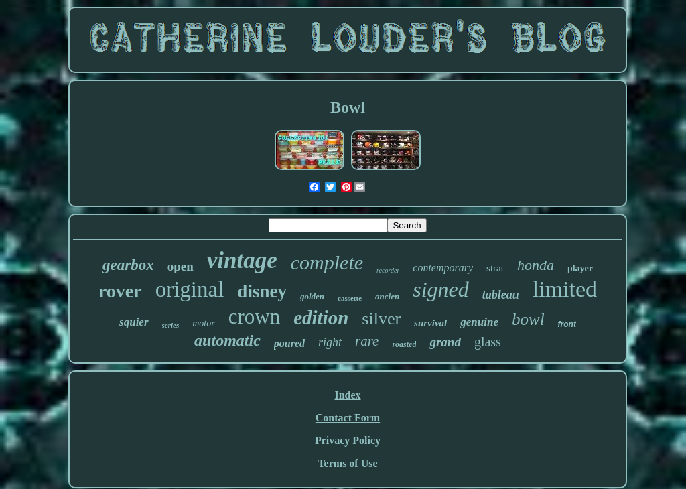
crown (254, 316)
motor (203, 323)
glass (487, 341)
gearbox (128, 265)
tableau (500, 294)
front (567, 324)
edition (320, 317)
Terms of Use (347, 463)
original (189, 289)
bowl (528, 319)
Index (347, 395)
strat (495, 268)
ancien (387, 296)
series (171, 325)
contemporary (443, 267)
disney (262, 291)
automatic (227, 340)
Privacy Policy (348, 440)
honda (535, 265)
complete (327, 262)
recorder (387, 270)
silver (381, 318)
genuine (479, 322)
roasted (404, 344)
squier (133, 322)
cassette (350, 298)
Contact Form (348, 417)
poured (289, 343)
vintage (242, 260)
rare (367, 341)
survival (430, 323)
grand (444, 342)
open (180, 266)
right (330, 342)
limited (565, 289)
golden (312, 296)
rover (120, 291)
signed (441, 289)
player (580, 268)
